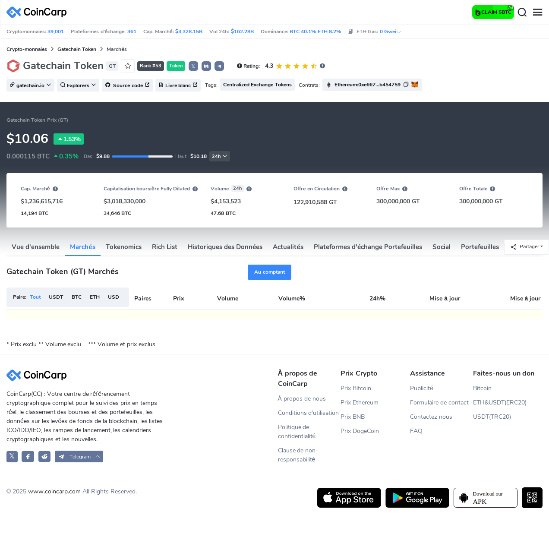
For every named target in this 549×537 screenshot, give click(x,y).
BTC (77, 297)
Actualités (288, 247)
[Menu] (537, 12)
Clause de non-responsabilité (298, 455)
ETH (95, 297)
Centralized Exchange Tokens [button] (257, 84)
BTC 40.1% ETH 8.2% (315, 31)
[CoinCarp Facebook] (28, 456)
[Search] (522, 12)
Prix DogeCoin (360, 431)
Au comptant (269, 271)
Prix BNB (353, 417)
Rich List (164, 247)
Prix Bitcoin (356, 388)
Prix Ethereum (360, 402)
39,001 (55, 31)
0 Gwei (390, 31)
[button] (206, 66)
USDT (56, 297)
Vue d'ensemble (36, 247)
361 (131, 31)
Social (441, 247)
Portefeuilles (480, 247)
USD (113, 297)
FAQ (416, 431)
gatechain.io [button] (30, 85)
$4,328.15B (188, 31)
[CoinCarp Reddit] (44, 456)
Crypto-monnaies (26, 49)
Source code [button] (127, 85)
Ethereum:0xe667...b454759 (367, 84)
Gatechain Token (76, 49)
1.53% (69, 139)
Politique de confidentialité (297, 431)
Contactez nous (431, 417)
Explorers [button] (78, 85)
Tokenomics (124, 247)
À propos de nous (302, 399)
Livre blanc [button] (178, 85)
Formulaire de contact (439, 402)
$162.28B (242, 31)
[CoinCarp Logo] (38, 12)
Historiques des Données (225, 247)
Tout (35, 297)
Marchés (82, 247)
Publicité (421, 388)
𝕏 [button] (193, 66)
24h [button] (219, 156)
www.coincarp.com (54, 491)
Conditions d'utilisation (308, 413)
